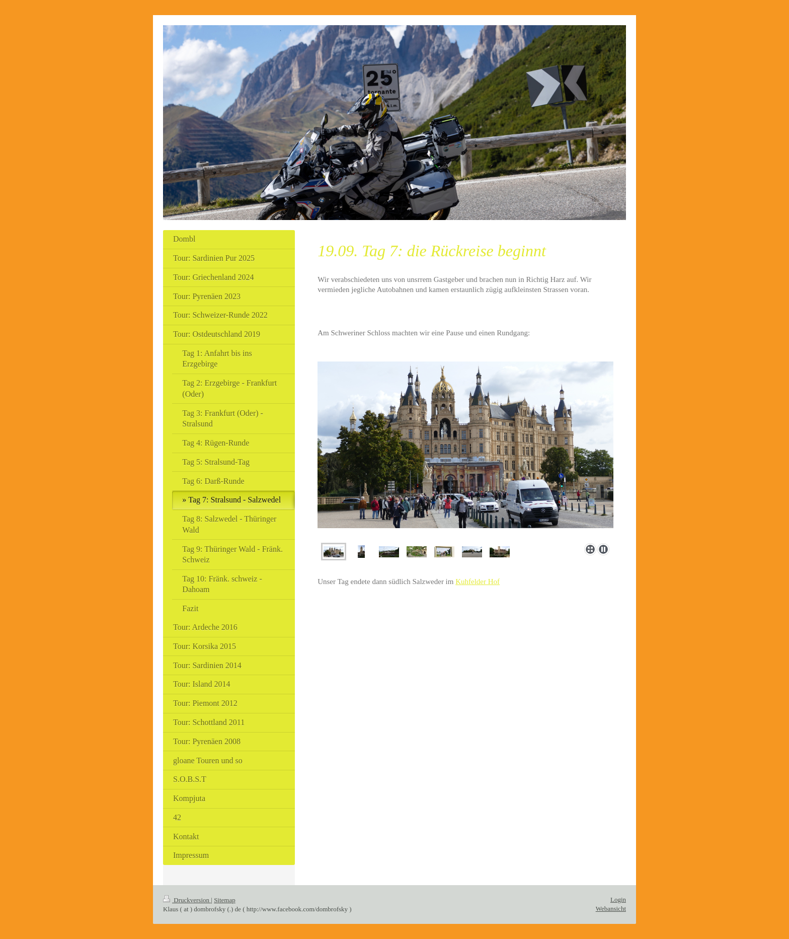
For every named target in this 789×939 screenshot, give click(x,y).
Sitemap (224, 900)
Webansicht (611, 908)
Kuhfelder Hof (477, 581)
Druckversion (187, 900)
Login (618, 899)
